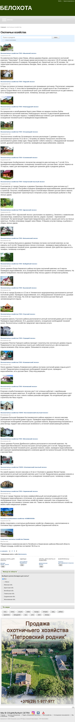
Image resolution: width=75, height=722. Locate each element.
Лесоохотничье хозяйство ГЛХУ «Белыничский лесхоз (19, 238)
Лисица (47, 615)
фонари (3, 563)
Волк (39, 615)
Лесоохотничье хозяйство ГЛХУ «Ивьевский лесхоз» (18, 53)
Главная (3, 27)
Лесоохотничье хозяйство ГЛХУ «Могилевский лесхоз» (19, 439)
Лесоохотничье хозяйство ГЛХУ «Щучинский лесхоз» (19, 210)
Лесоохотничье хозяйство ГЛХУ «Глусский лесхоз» (18, 314)
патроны (60, 561)
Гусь (26, 615)
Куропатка (7, 615)
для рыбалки (23, 561)
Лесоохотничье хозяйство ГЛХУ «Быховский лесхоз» (19, 288)
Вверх (73, 707)
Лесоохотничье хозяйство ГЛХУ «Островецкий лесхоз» (19, 132)
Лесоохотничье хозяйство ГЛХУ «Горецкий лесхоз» (18, 338)
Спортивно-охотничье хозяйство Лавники (15, 539)
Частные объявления (14, 715)
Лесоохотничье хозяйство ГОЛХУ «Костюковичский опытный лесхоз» (24, 412)
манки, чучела (5, 564)
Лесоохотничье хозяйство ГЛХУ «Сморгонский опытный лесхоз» (23, 181)
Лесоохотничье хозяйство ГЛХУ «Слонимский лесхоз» (19, 157)
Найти (55, 37)
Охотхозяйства (47, 715)
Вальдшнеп (17, 615)
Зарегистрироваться (68, 1)
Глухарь (36, 612)
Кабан (28, 612)
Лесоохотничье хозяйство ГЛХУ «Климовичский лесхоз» (20, 362)
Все (4, 579)
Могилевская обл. (8, 599)
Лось (5, 612)
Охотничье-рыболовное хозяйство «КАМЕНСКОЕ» (18, 518)
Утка (32, 615)
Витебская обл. (8, 590)
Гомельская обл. (8, 593)
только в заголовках (9, 40)
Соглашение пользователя (62, 715)
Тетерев (45, 612)
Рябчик (61, 612)
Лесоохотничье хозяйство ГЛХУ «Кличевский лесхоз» (19, 386)
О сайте (12, 716)
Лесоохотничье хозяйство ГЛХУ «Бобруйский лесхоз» (19, 264)
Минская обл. (7, 585)
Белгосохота (23, 554)
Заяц (53, 612)
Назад (9, 551)
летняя (41, 564)
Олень (12, 612)
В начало (4, 551)
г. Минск (5, 582)
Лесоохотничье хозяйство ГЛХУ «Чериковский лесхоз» (19, 491)
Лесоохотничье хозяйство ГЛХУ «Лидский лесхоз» (18, 81)
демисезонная (43, 563)
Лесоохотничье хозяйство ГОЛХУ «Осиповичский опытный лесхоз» (24, 467)
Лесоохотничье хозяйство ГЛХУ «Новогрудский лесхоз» (20, 106)
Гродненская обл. (8, 596)
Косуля (20, 612)
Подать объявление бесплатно (31, 715)
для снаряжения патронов (66, 563)
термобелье (23, 563)
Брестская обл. (8, 588)
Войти (59, 1)
